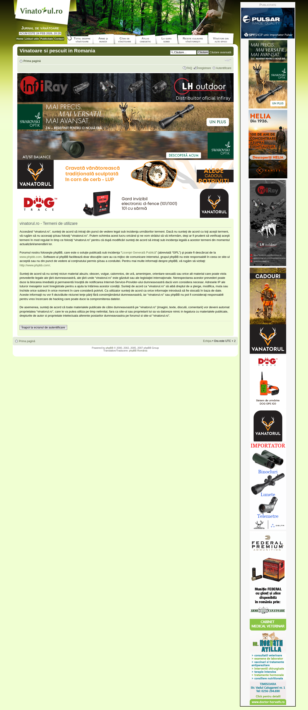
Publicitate (46, 38)
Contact (59, 38)
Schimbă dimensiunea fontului (228, 60)
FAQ (189, 68)
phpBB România (138, 350)
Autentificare (223, 68)
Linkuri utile (32, 38)
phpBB (109, 347)
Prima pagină (32, 61)
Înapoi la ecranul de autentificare (43, 327)
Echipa (207, 341)
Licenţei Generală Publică (139, 252)
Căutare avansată (220, 52)
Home (19, 38)
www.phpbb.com (31, 257)
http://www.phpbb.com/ (35, 265)
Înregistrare (204, 68)
